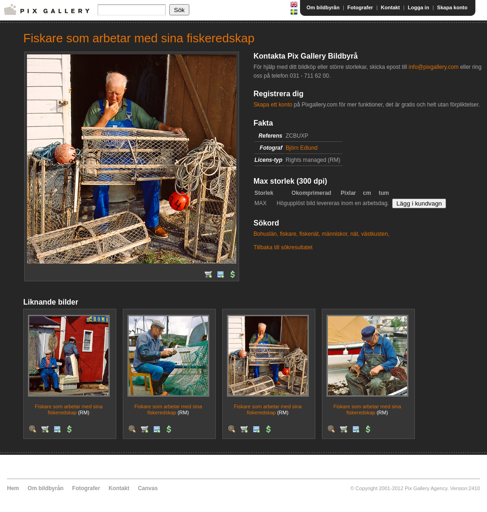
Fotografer (360, 7)
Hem (13, 488)
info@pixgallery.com (433, 67)
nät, (355, 234)
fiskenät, (310, 234)
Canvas (148, 488)
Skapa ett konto (273, 104)
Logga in (418, 7)
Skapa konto (452, 7)
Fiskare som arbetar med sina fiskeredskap (69, 409)
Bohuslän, (266, 234)
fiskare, (289, 234)
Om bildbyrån (323, 7)
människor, (335, 234)
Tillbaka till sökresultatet (283, 247)
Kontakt (390, 7)
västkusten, (375, 234)
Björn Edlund (302, 148)
